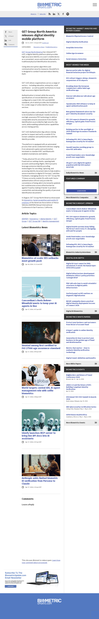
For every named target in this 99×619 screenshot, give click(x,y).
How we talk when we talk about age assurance (80, 97)
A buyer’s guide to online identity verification (79, 331)
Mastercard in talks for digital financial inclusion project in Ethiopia (80, 71)
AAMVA (25, 219)
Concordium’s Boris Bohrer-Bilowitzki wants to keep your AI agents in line (39, 303)
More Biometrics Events (75, 423)
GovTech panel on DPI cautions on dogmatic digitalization (79, 294)
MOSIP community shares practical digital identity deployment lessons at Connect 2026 (80, 303)
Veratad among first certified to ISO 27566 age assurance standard (41, 347)
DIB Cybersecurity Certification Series (81, 408)
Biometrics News (39, 47)
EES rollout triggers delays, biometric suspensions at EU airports (81, 79)
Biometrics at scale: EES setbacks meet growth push (40, 259)
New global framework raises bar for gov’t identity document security (80, 113)
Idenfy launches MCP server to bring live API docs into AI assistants (39, 436)
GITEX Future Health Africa (81, 416)
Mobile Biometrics (51, 47)
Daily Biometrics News (75, 173)
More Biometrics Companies (77, 197)
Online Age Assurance (74, 53)
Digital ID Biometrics (74, 311)
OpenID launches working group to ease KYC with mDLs (80, 148)
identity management (50, 221)
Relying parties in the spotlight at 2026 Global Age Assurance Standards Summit (81, 131)
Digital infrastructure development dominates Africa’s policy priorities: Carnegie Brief (80, 275)
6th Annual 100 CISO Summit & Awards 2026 (81, 399)
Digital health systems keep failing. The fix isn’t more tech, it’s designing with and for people (81, 229)
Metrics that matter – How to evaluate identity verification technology (78, 350)
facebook (63, 14)
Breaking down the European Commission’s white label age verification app (78, 88)
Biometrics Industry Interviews (78, 252)
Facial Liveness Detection (76, 59)
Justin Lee (45, 43)
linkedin (54, 14)
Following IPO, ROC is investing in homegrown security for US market (80, 140)
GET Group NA (34, 221)
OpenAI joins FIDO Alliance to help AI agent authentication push (80, 105)
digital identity (46, 219)
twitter (58, 14)
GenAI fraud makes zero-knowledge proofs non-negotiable (80, 156)
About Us (33, 14)
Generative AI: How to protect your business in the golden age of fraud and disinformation (80, 340)
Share (10, 32)
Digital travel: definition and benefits (81, 358)
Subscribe (43, 14)
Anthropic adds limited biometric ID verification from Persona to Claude (40, 481)
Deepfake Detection (74, 48)
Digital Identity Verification (77, 42)
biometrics (34, 219)
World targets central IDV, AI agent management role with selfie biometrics (41, 390)
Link (10, 40)
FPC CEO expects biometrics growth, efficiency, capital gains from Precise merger (80, 121)
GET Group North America (32, 52)
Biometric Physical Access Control (79, 36)
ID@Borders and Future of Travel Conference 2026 (81, 377)
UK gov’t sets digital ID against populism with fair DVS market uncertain (78, 165)
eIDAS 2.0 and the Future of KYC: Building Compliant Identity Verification (81, 388)
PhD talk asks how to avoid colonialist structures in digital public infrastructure (81, 285)
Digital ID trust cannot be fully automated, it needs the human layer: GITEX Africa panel (81, 265)
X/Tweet (11, 36)
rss (49, 14)
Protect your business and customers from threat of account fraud (81, 323)
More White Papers (73, 364)
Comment (11, 44)
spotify (68, 14)
